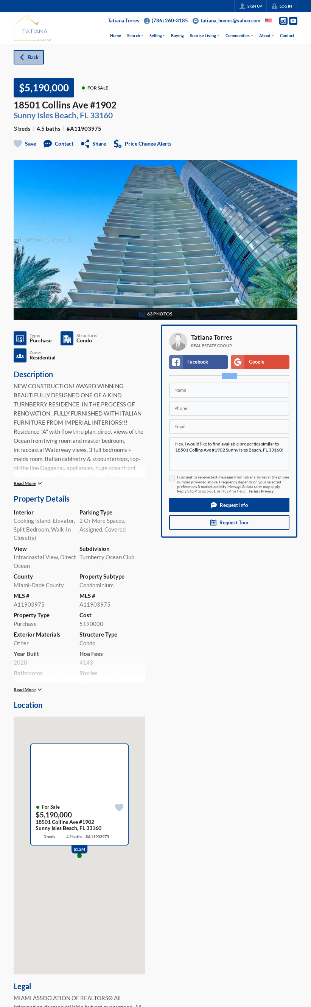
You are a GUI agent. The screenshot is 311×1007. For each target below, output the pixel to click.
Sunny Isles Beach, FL (51, 115)
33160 (101, 115)
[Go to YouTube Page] (293, 21)
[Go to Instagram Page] (283, 21)
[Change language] (268, 21)
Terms (253, 491)
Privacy (267, 491)
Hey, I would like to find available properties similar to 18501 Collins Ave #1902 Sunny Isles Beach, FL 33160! (229, 454)
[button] (229, 505)
